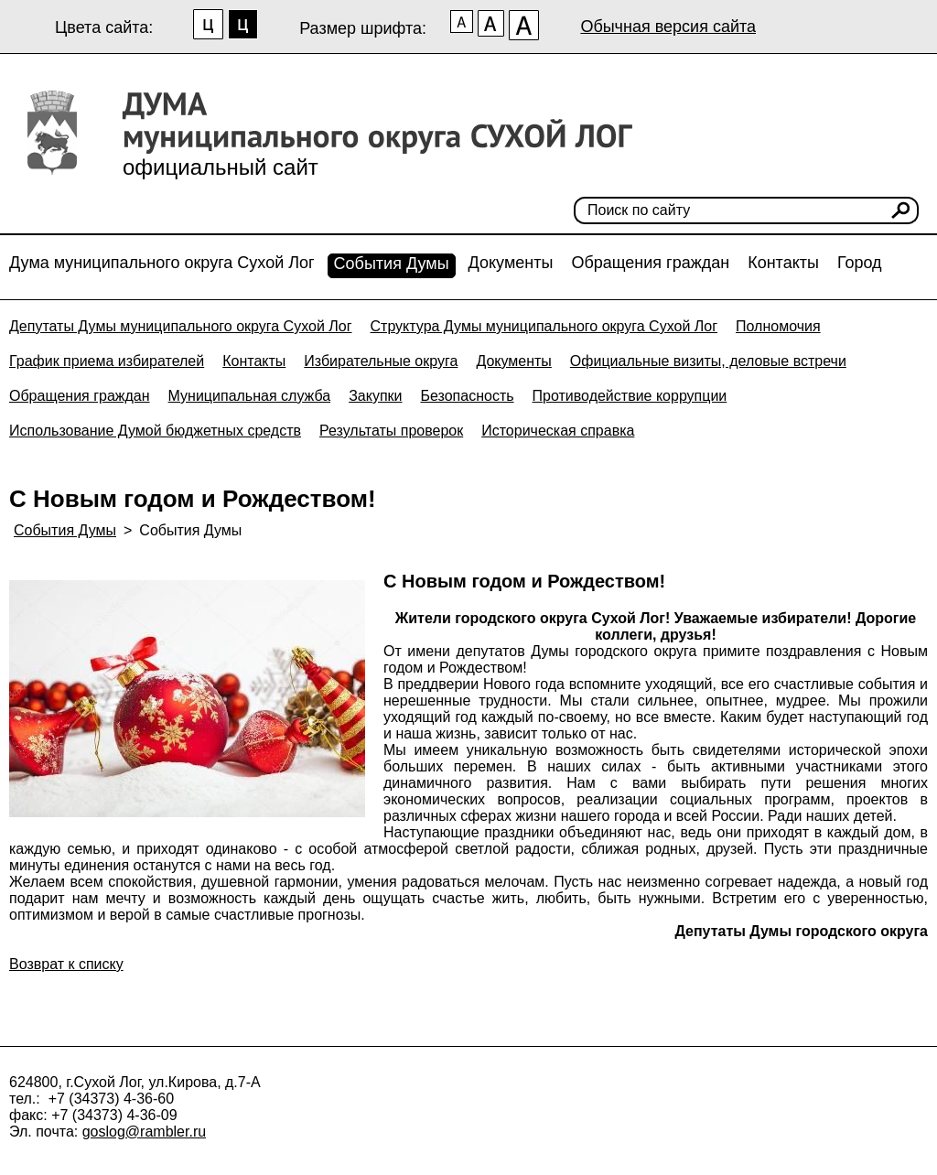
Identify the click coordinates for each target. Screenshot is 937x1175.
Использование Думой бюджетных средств (155, 430)
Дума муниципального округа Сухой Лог (162, 262)
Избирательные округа (381, 361)
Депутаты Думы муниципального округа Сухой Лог (180, 326)
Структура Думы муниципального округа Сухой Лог (544, 326)
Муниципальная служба (249, 396)
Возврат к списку (66, 964)
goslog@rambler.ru (144, 1131)
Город (859, 262)
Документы (511, 262)
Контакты (783, 262)
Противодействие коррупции (630, 396)
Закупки (375, 396)
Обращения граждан (650, 262)
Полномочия (778, 326)
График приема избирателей (106, 361)
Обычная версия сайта (668, 26)
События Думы (391, 263)
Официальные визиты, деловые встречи (708, 361)
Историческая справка (557, 430)
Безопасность (466, 396)
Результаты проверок (391, 430)
